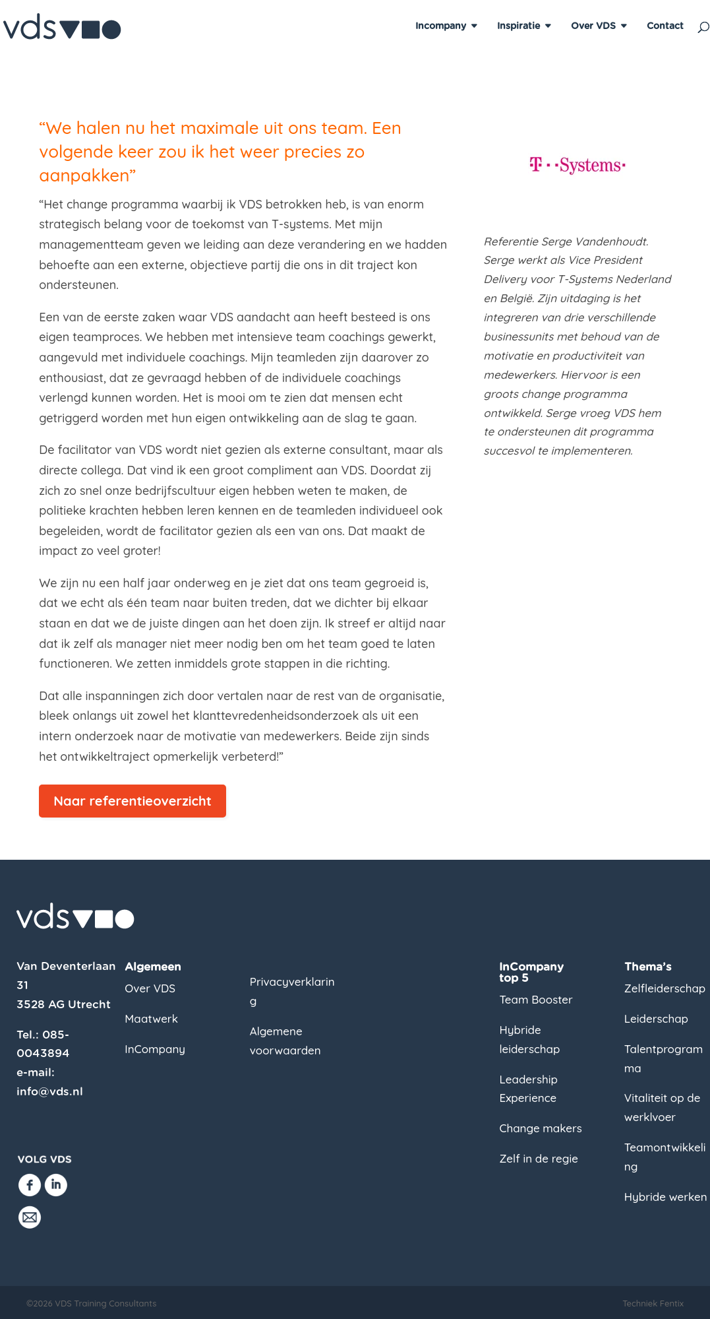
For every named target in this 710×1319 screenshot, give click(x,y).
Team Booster (535, 999)
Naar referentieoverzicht (132, 800)
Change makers (540, 1128)
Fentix (672, 1303)
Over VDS (593, 26)
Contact (665, 26)
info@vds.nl (49, 1091)
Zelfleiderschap (664, 988)
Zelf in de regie (538, 1158)
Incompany (440, 26)
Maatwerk (151, 1018)
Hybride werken (665, 1197)
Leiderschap (656, 1018)
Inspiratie (518, 26)
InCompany (155, 1049)
